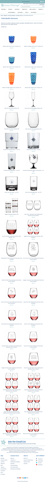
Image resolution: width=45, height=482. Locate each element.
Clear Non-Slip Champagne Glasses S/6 (33, 108)
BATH (2, 465)
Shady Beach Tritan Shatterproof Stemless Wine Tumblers (11, 259)
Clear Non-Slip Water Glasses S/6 (11, 128)
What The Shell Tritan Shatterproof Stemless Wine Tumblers (11, 280)
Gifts (27, 12)
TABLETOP (3, 463)
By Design (34, 12)
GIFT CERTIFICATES (14, 467)
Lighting (17, 9)
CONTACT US (12, 460)
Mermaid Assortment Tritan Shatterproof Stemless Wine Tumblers (33, 412)
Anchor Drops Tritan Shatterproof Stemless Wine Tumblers (33, 346)
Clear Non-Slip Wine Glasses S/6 (11, 108)
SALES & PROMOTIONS (28, 460)
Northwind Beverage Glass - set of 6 (12, 170)
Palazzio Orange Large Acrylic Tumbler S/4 (11, 87)
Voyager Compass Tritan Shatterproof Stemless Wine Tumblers (33, 280)
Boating (4, 9)
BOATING (2, 458)
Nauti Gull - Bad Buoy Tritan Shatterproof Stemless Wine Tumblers (33, 215)
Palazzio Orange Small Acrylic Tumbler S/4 (33, 46)
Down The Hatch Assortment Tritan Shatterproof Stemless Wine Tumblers (11, 412)
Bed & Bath (33, 9)
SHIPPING (12, 463)
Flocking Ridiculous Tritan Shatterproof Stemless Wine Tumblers (11, 390)
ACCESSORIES (3, 469)
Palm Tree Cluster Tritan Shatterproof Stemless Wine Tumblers (11, 302)
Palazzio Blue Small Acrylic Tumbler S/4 (11, 46)
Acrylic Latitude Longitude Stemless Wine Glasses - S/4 (11, 237)
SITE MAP (25, 463)
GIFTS (2, 472)
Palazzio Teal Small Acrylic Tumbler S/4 (11, 66)
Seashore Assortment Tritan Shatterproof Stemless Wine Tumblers (33, 390)
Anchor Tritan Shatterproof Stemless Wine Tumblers (33, 324)
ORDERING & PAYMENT (15, 461)
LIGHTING (2, 461)
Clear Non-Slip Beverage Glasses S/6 (33, 129)
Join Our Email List (26, 1)
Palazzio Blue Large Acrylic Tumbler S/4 (33, 66)
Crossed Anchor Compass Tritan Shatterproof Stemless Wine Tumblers (12, 346)
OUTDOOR (3, 470)
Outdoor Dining (19, 15)
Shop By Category (11, 15)
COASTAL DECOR (4, 460)
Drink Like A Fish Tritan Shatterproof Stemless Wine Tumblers (33, 259)
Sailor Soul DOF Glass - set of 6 (11, 192)
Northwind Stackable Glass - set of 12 (11, 149)
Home (2, 15)
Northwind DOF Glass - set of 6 (33, 149)
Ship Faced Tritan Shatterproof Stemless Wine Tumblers (11, 324)
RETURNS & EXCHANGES (15, 469)
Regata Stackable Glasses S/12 (11, 214)
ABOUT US (26, 458)
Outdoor (20, 12)
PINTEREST (39, 465)
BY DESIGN (3, 474)
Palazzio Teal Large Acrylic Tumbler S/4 (33, 87)
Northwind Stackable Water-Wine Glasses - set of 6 (33, 171)
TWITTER (39, 463)
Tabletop (25, 9)
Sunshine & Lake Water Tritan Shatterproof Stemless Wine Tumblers (33, 368)
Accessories (12, 12)
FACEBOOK (39, 459)
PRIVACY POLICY (27, 461)
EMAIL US (12, 458)
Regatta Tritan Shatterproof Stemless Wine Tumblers (33, 237)
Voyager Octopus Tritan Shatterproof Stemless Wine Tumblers (11, 368)
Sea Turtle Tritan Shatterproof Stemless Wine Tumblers (33, 302)
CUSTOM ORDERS (14, 465)
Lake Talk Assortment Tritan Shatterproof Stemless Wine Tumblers (12, 434)
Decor (10, 9)
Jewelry (41, 9)
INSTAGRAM (39, 461)
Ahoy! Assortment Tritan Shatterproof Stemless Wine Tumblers (33, 434)
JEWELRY (2, 467)
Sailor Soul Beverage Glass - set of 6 (33, 192)
